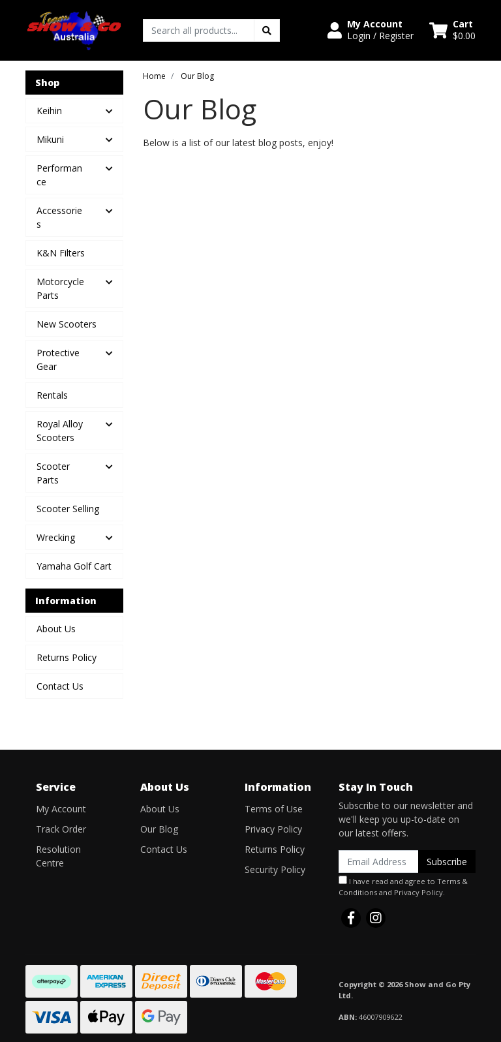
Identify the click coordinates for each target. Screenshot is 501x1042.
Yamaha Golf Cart (74, 566)
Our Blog (159, 829)
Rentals (52, 395)
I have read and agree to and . (403, 886)
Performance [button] (59, 175)
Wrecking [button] (56, 537)
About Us (56, 628)
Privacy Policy (273, 829)
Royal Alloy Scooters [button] (60, 431)
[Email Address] (379, 861)
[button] (370, 30)
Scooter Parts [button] (53, 473)
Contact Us (60, 686)
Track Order (61, 829)
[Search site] (267, 30)
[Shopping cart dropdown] (452, 30)
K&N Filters (61, 253)
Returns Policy (67, 657)
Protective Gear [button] (58, 359)
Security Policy (275, 869)
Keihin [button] (49, 110)
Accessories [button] (59, 217)
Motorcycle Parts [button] (60, 288)
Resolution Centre (58, 856)
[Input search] (198, 30)
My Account (61, 809)
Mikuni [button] (50, 139)
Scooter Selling (68, 508)
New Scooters (67, 324)
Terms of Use (274, 809)
